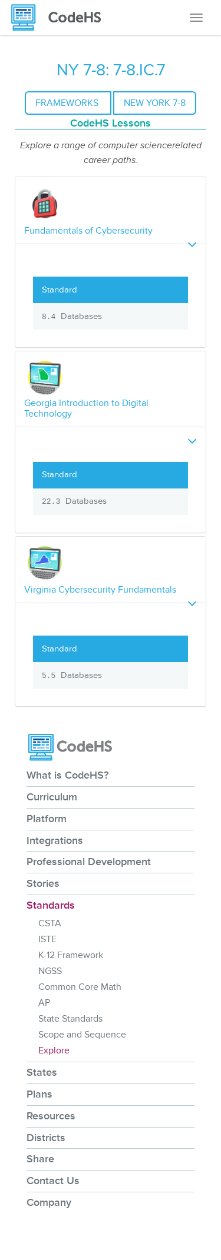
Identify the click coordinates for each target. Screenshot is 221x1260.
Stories (43, 883)
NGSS (50, 971)
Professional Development (89, 861)
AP (44, 1003)
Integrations (55, 840)
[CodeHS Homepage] (60, 17)
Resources (51, 1115)
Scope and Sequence (82, 1034)
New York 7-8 (155, 103)
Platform (47, 818)
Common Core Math (79, 987)
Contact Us (53, 1180)
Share (40, 1158)
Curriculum (52, 796)
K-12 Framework (70, 955)
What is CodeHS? (67, 775)
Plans (39, 1094)
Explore (54, 1050)
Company (49, 1202)
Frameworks (68, 103)
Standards (51, 905)
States (42, 1072)
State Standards (70, 1019)
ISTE (47, 939)
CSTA (49, 923)
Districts (46, 1137)
